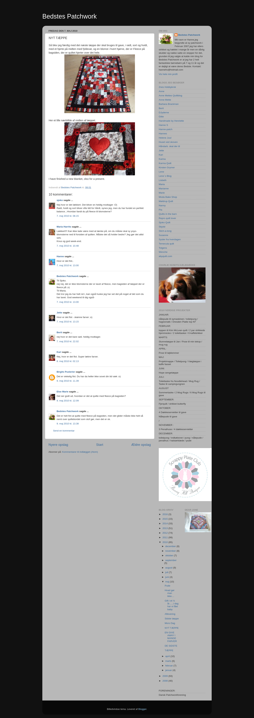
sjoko (60, 200)
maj (167, 581)
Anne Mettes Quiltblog (170, 95)
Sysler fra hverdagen (170, 239)
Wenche (163, 252)
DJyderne (164, 112)
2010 (165, 542)
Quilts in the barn (168, 214)
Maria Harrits (64, 226)
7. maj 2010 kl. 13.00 (68, 265)
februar (169, 665)
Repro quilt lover (167, 218)
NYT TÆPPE (172, 628)
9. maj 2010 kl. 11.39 (68, 381)
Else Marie (62, 391)
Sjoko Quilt (164, 222)
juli (167, 572)
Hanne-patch (165, 129)
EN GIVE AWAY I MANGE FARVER (171, 637)
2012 (165, 533)
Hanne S (163, 125)
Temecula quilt (166, 243)
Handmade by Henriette (171, 120)
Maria (162, 184)
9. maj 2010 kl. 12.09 (68, 400)
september (171, 560)
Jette (59, 312)
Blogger (142, 709)
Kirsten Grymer (167, 167)
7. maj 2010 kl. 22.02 (68, 341)
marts (168, 661)
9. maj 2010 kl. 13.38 (68, 423)
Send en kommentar (64, 430)
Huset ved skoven (168, 142)
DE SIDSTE (171, 645)
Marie (162, 192)
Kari (59, 352)
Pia (160, 209)
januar (169, 670)
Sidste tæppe (172, 618)
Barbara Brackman (169, 104)
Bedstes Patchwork (69, 16)
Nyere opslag (58, 444)
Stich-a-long (165, 231)
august (169, 567)
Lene (161, 171)
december (171, 546)
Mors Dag (170, 623)
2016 (165, 514)
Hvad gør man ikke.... (170, 593)
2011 (165, 537)
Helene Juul (165, 137)
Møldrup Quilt (166, 201)
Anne (161, 91)
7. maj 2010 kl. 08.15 (68, 216)
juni (167, 577)
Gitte (161, 116)
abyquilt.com (165, 256)
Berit (59, 332)
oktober (169, 555)
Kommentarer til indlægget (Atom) (80, 452)
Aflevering (170, 614)
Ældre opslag (141, 444)
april (167, 656)
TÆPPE (169, 650)
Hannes (163, 133)
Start (99, 444)
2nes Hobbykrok (167, 87)
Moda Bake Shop (168, 197)
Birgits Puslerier (66, 371)
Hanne (60, 256)
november (171, 551)
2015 (165, 519)
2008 (165, 680)
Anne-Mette (165, 99)
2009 (165, 676)
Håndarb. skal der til (169, 146)
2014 (165, 523)
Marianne (164, 188)
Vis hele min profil (168, 74)
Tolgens (163, 248)
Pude (167, 585)
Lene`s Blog (165, 176)
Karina (162, 159)
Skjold (162, 226)
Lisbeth (163, 180)
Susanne (163, 235)
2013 (165, 528)
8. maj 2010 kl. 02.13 (68, 361)
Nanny (162, 205)
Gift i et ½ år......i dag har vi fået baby (172, 605)
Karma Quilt (165, 163)
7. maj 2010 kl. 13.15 (68, 321)
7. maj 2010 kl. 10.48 (68, 245)
